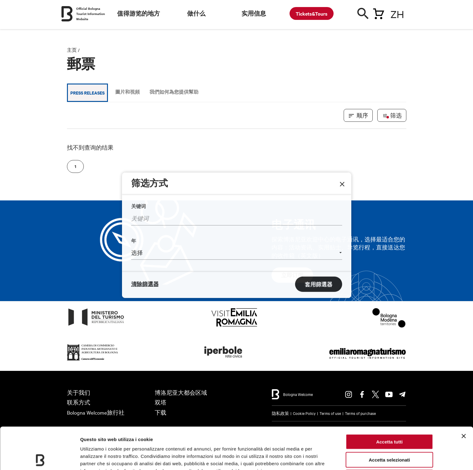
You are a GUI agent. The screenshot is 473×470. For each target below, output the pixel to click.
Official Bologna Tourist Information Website (90, 13)
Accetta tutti (389, 399)
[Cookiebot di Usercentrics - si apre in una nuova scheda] (39, 458)
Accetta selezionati (389, 417)
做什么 (196, 13)
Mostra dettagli (96, 458)
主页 (72, 50)
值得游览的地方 (138, 13)
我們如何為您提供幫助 (174, 91)
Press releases (87, 92)
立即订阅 (292, 275)
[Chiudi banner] (463, 394)
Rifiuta (389, 435)
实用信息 (254, 13)
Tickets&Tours (311, 13)
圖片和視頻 (127, 91)
